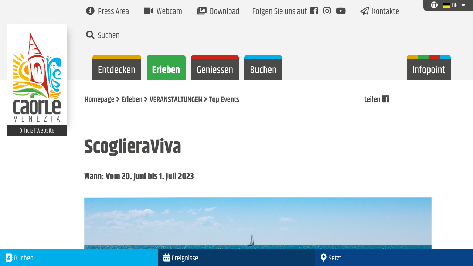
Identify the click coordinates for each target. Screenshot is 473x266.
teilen (376, 100)
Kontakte (379, 12)
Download (218, 12)
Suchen (103, 36)
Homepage (99, 100)
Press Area (107, 12)
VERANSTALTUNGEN (176, 100)
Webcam (163, 12)
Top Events (224, 100)
